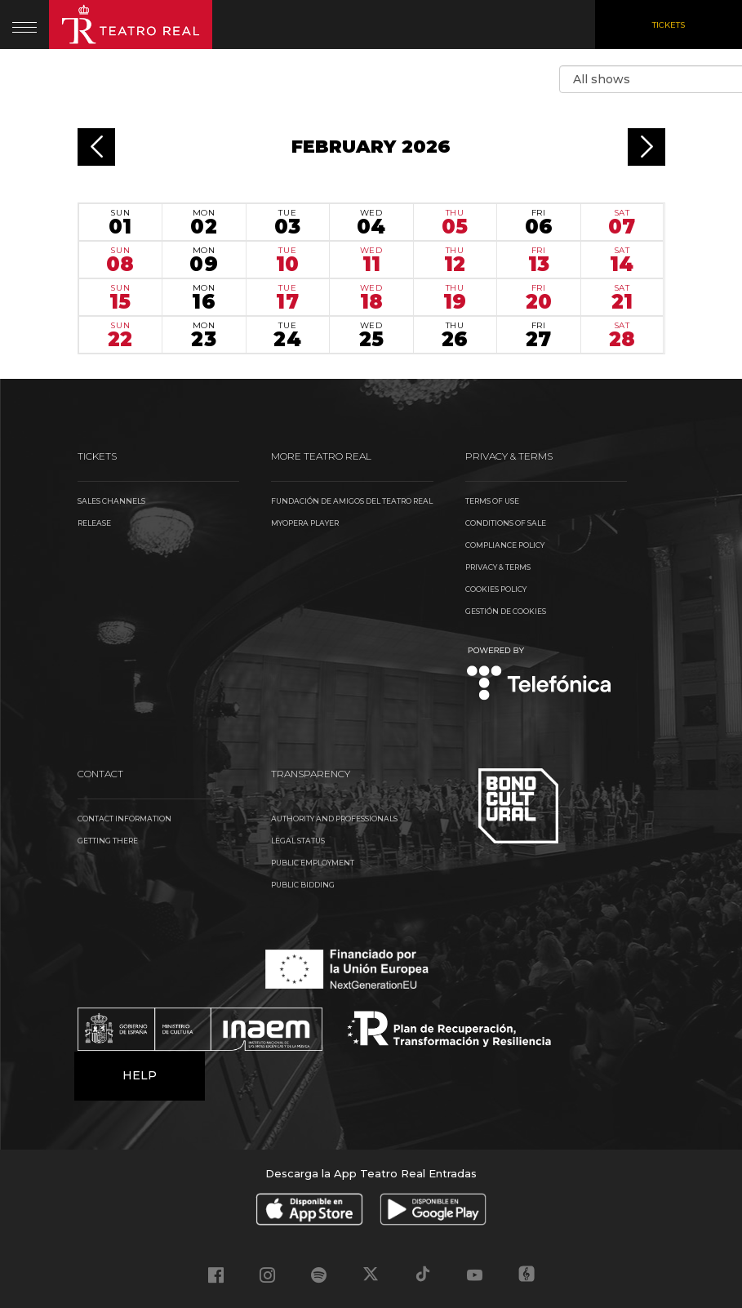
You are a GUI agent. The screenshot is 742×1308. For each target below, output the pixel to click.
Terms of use (492, 500)
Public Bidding (303, 884)
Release (94, 522)
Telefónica (539, 674)
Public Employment (312, 862)
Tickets (668, 25)
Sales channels (111, 500)
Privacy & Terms (498, 567)
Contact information (124, 818)
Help (139, 1075)
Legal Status (298, 840)
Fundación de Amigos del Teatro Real (352, 500)
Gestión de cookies (505, 611)
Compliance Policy (504, 545)
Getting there (108, 840)
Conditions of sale (505, 522)
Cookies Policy (496, 589)
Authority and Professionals (334, 818)
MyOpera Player (305, 522)
